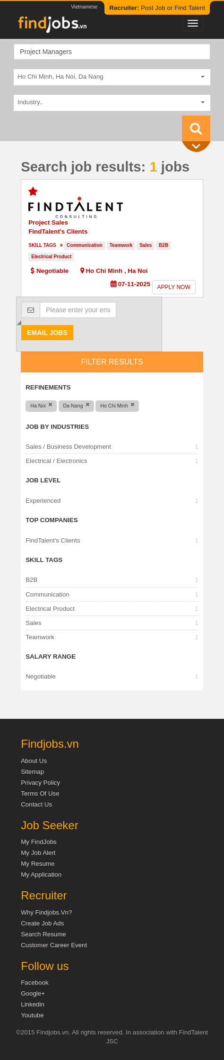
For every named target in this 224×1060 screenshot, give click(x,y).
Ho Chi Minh (104, 270)
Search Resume (43, 934)
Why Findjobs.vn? (46, 912)
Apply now (173, 287)
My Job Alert (38, 852)
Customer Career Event (54, 945)
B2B (163, 245)
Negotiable (41, 676)
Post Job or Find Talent (157, 7)
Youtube (32, 1015)
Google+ (33, 993)
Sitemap (32, 771)
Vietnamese (84, 6)
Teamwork (121, 245)
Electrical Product (51, 256)
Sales (145, 245)
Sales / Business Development (68, 446)
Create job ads (42, 923)
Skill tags (42, 245)
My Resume (37, 863)
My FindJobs (39, 841)
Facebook (35, 982)
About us (34, 760)
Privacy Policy (40, 782)
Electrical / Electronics (56, 460)
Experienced (43, 500)
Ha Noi (137, 270)
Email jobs (47, 332)
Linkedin (32, 1004)
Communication (85, 245)
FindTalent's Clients (57, 231)
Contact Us (36, 804)
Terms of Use (40, 793)
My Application (41, 874)
